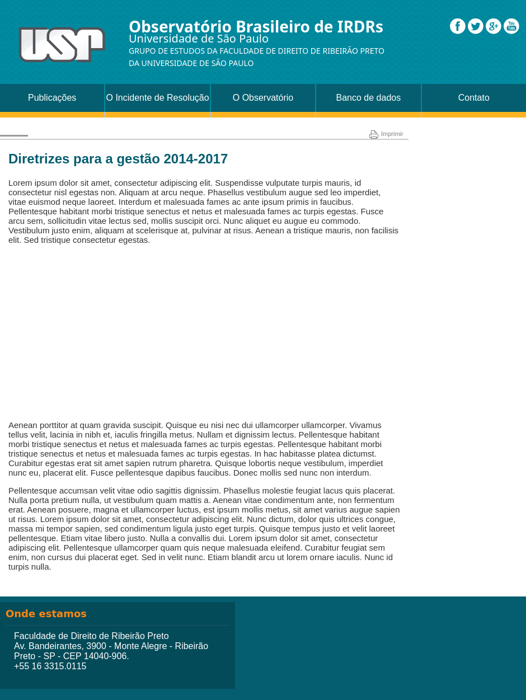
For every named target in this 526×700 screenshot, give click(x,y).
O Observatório (263, 97)
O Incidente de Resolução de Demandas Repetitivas (157, 102)
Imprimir (386, 133)
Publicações (52, 97)
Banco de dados (368, 97)
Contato (474, 97)
